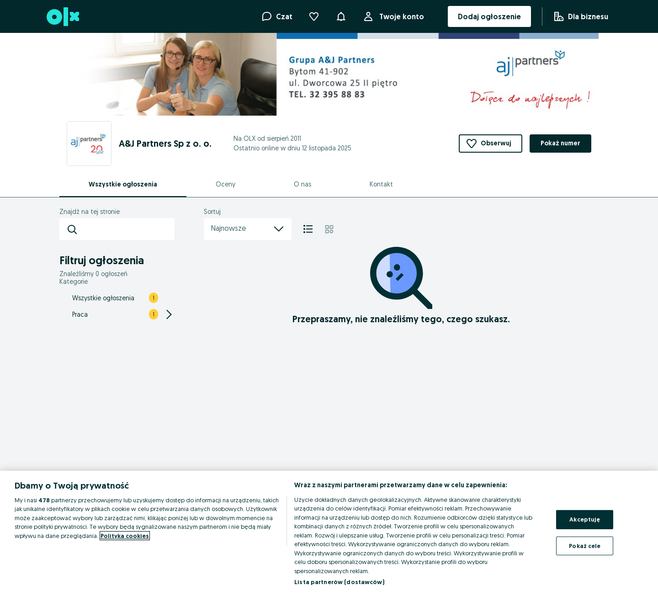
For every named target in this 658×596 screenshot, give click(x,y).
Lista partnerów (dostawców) (339, 581)
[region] (329, 533)
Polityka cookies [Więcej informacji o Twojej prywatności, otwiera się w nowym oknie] (125, 535)
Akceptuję (584, 519)
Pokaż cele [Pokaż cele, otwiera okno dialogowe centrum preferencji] (584, 545)
